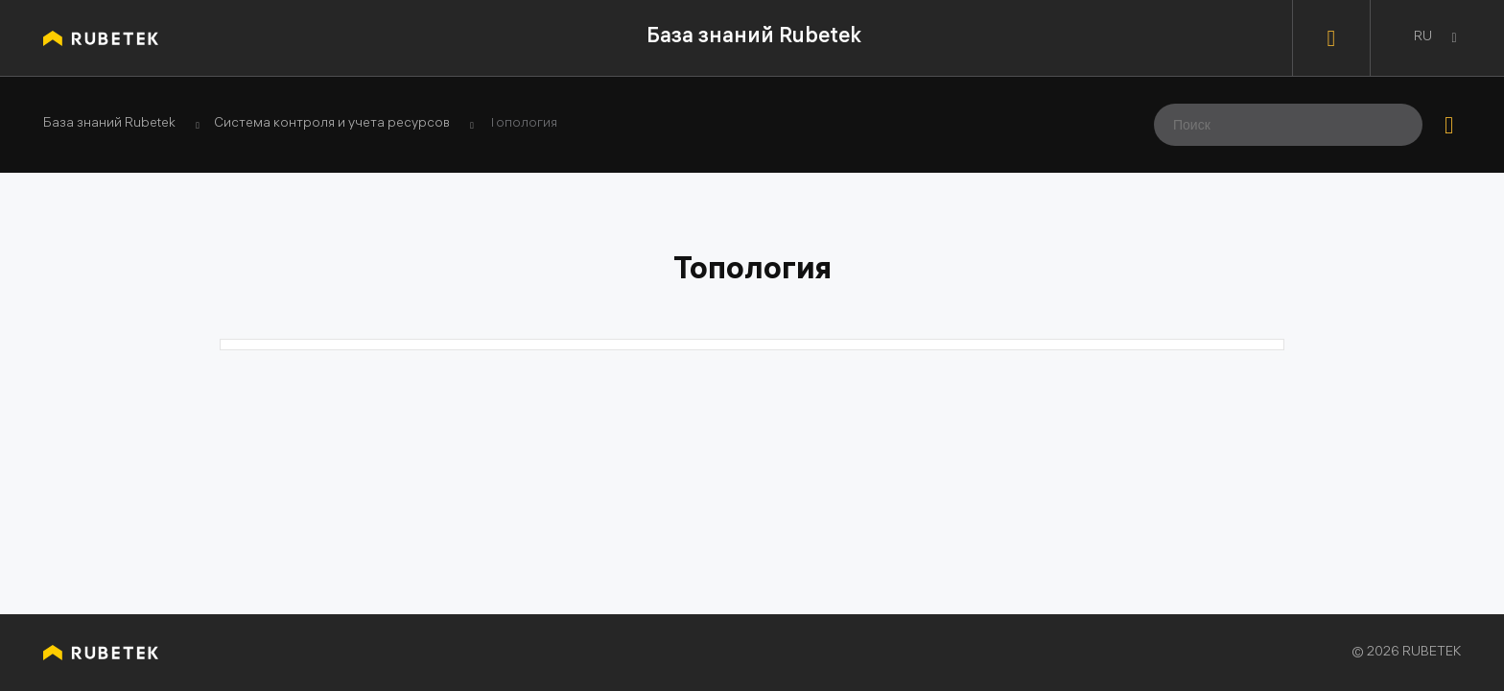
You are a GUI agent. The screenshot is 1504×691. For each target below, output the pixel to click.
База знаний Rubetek (753, 38)
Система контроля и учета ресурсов (332, 124)
